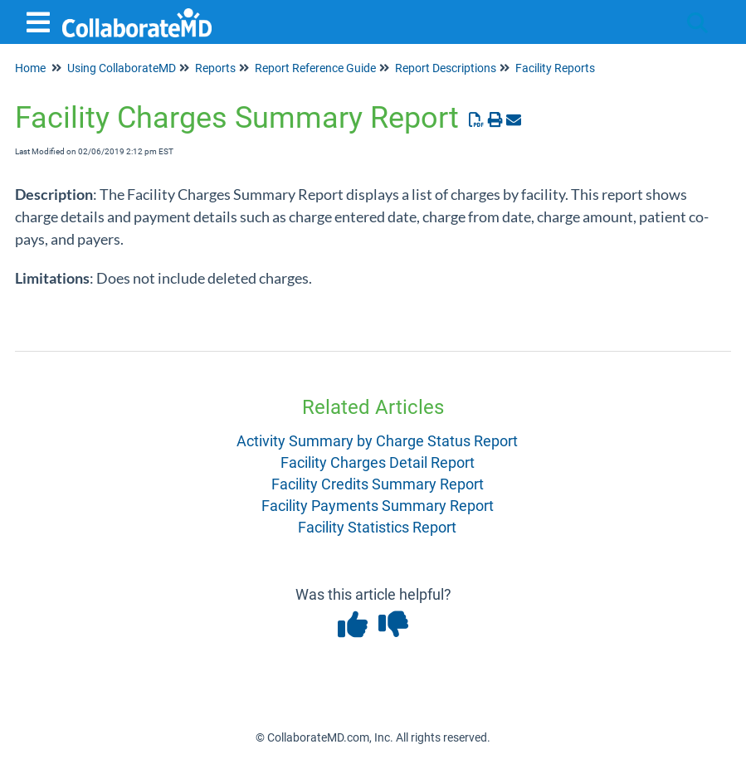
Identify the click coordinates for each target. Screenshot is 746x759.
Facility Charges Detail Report (377, 462)
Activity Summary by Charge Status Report (377, 441)
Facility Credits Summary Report (377, 484)
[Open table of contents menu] (41, 20)
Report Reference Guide (315, 68)
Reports (215, 68)
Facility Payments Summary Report (377, 505)
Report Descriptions (445, 68)
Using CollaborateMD (121, 68)
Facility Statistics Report (377, 527)
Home (30, 68)
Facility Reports (555, 68)
